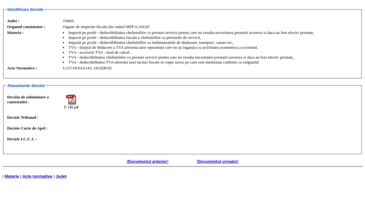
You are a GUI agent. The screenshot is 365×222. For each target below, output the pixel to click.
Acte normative (37, 176)
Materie (12, 176)
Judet (61, 176)
